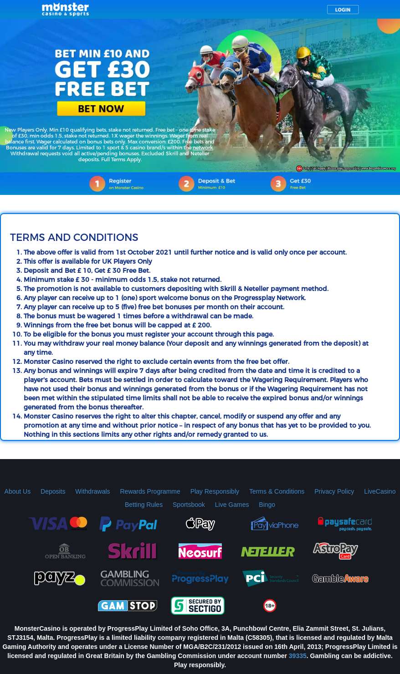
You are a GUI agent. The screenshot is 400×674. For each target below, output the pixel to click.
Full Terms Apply (121, 159)
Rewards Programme (150, 491)
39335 (298, 655)
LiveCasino (379, 491)
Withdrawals (92, 491)
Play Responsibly (214, 491)
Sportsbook (189, 504)
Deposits (53, 491)
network (203, 147)
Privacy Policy (334, 491)
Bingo (267, 504)
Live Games (232, 504)
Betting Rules (144, 504)
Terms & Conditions (276, 491)
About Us (18, 491)
